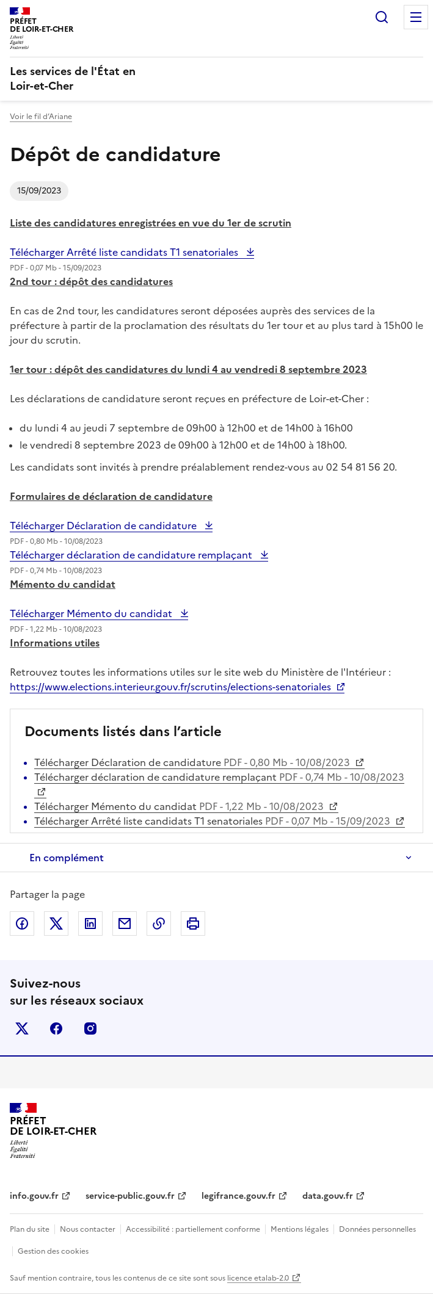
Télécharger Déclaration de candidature (104, 525)
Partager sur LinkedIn (90, 923)
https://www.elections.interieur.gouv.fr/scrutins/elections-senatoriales (170, 686)
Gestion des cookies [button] (53, 1251)
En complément (66, 857)
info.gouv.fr (34, 1196)
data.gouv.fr (327, 1196)
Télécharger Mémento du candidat (92, 613)
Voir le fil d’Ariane (41, 116)
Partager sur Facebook (22, 923)
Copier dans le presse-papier (159, 923)
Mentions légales (300, 1229)
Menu (416, 17)
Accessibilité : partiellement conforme (193, 1229)
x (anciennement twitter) (22, 1028)
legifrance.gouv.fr (238, 1196)
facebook (56, 1028)
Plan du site (29, 1229)
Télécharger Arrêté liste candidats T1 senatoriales (125, 252)
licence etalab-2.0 (258, 1278)
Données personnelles (377, 1229)
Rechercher (381, 17)
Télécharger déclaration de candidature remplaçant (132, 555)
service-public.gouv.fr (130, 1196)
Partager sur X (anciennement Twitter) (56, 923)
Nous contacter (87, 1229)
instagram (90, 1028)
